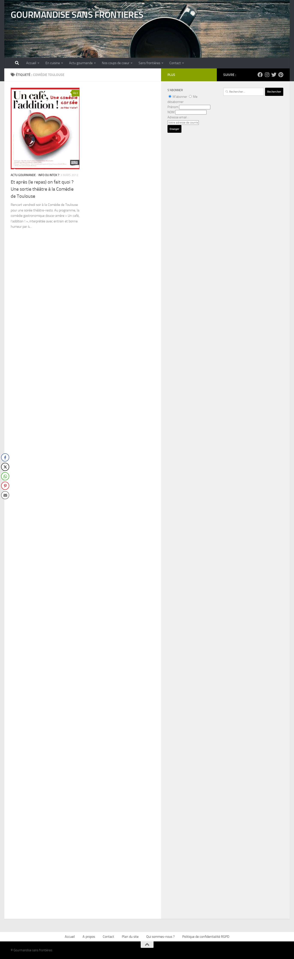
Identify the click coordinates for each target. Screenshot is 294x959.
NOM (171, 112)
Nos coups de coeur (115, 63)
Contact (175, 63)
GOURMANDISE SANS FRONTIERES (77, 14)
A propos (89, 937)
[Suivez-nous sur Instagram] (267, 74)
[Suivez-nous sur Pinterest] (280, 74)
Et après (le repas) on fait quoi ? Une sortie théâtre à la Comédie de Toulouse (42, 189)
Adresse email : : (178, 117)
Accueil (31, 63)
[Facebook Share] (5, 457)
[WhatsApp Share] (5, 476)
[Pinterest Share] (5, 486)
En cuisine (52, 63)
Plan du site (130, 937)
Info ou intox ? (48, 175)
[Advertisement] (253, 224)
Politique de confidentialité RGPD (205, 937)
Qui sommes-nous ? (160, 937)
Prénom (172, 107)
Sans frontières (149, 63)
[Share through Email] (5, 495)
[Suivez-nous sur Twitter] (273, 74)
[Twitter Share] (5, 467)
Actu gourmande (81, 63)
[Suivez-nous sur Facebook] (260, 74)
